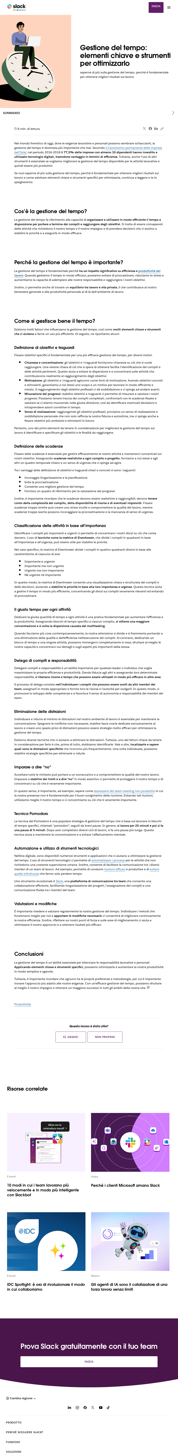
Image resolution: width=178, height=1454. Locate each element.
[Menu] (168, 7)
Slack (59, 881)
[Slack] (16, 7)
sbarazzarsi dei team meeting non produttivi (124, 791)
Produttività (22, 1004)
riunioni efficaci (114, 869)
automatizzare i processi (108, 860)
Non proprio (105, 1037)
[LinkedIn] (69, 1408)
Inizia (156, 6)
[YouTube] (100, 1408)
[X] (93, 1408)
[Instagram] (77, 1408)
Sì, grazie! (71, 1037)
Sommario (11, 113)
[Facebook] (85, 1408)
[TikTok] (108, 1408)
